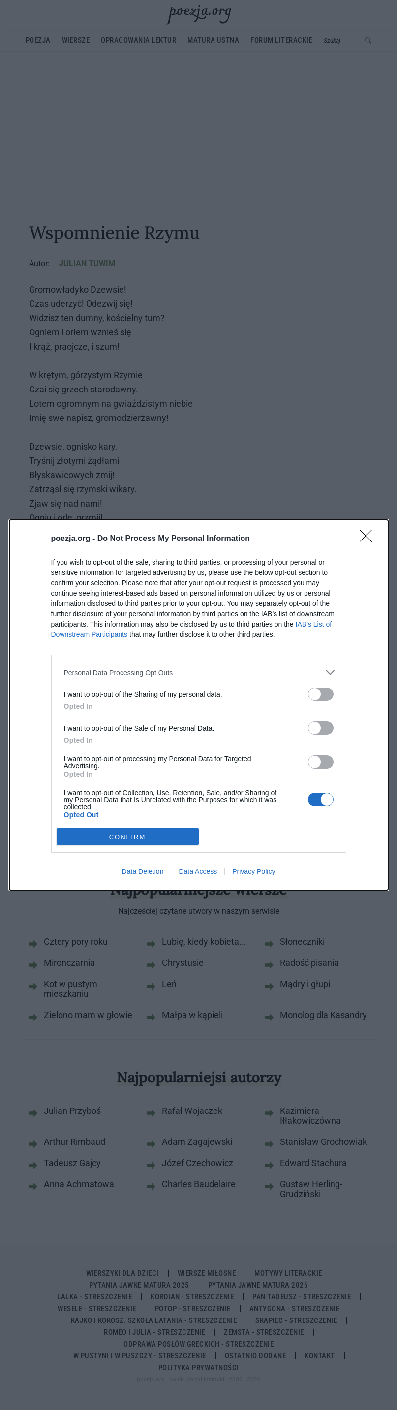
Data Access (198, 871)
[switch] (321, 694)
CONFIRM (127, 836)
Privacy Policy (253, 871)
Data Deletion (143, 871)
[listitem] (199, 672)
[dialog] (198, 705)
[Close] (369, 539)
